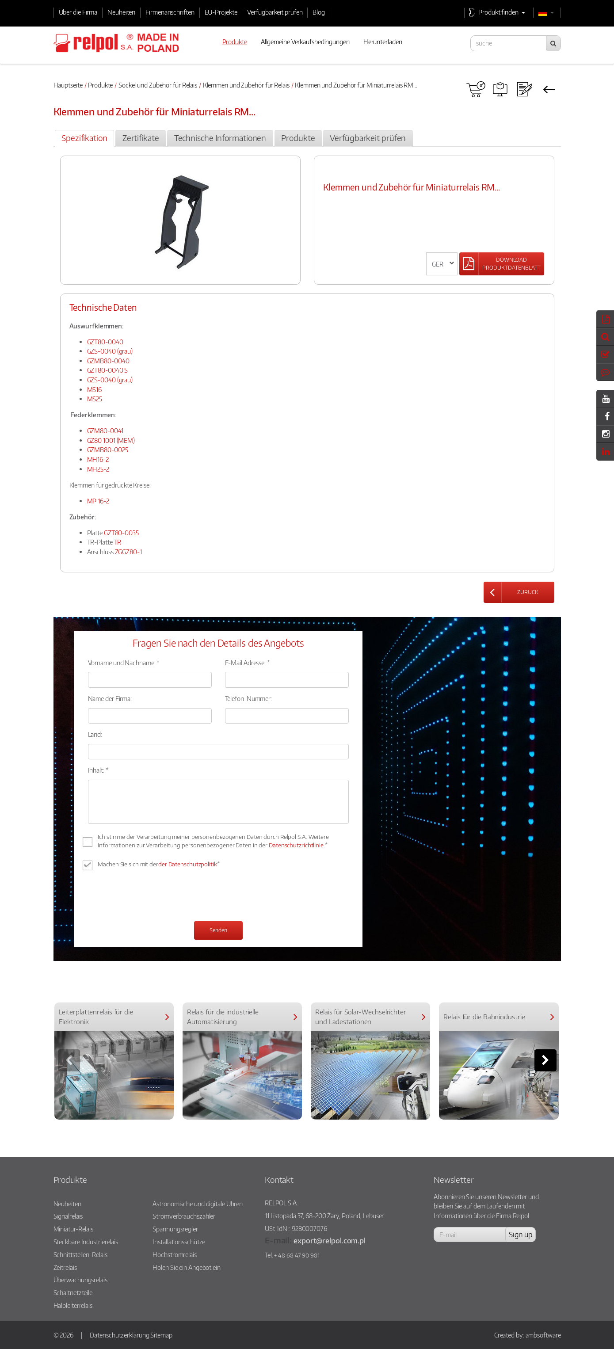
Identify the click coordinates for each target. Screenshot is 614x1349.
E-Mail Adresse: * (247, 663)
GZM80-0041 (105, 430)
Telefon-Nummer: (248, 698)
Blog (319, 12)
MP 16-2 (98, 501)
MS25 (95, 399)
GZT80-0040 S (107, 370)
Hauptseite (68, 85)
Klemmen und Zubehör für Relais (246, 85)
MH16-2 (98, 459)
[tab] (84, 138)
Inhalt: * (98, 770)
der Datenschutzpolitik (187, 864)
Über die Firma (78, 12)
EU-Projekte (221, 12)
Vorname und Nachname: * (124, 663)
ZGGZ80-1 (128, 552)
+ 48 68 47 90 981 (296, 1255)
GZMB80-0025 (107, 449)
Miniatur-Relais (73, 1229)
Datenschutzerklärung (119, 1335)
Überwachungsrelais (80, 1280)
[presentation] (155, 897)
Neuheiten (121, 12)
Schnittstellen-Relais (80, 1254)
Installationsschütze (179, 1242)
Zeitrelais (65, 1267)
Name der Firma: (110, 698)
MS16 (94, 389)
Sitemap (161, 1335)
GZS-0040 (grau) (110, 351)
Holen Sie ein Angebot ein (187, 1267)
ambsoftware (543, 1335)
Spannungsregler (175, 1229)
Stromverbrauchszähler (184, 1216)
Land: (95, 734)
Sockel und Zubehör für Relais (157, 85)
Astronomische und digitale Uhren (198, 1204)
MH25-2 (98, 469)
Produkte (100, 85)
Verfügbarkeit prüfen (274, 12)
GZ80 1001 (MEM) (111, 440)
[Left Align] (501, 263)
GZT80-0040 (105, 342)
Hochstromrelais (175, 1254)
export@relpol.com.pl (330, 1240)
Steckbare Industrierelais (85, 1242)
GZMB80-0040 (108, 361)
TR (118, 542)
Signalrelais (68, 1216)
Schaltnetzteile (73, 1292)
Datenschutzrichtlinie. (297, 845)
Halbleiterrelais (72, 1305)
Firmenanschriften (169, 12)
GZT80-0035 (121, 533)
